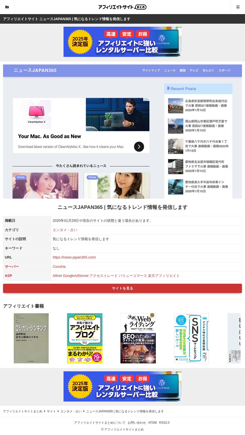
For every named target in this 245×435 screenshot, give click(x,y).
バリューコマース (133, 276)
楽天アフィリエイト (164, 276)
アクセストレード (103, 276)
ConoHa (59, 267)
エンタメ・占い (65, 230)
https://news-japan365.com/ (74, 257)
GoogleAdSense (75, 276)
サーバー (12, 267)
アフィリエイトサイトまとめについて (100, 422)
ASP (8, 276)
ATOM (152, 422)
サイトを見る (122, 288)
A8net (57, 276)
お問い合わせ (137, 422)
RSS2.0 (164, 422)
